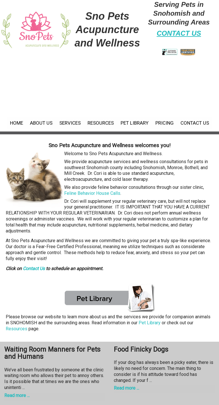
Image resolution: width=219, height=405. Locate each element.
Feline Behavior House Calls (92, 193)
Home (16, 123)
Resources (101, 123)
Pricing (164, 123)
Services (70, 123)
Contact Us (195, 123)
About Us (41, 123)
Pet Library (135, 123)
